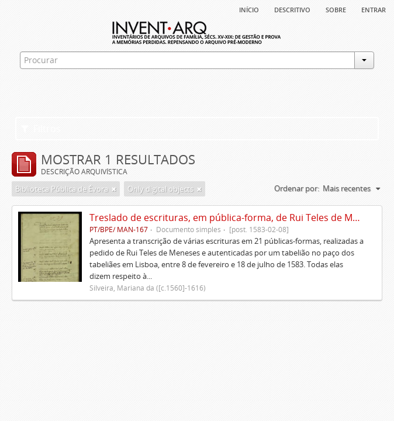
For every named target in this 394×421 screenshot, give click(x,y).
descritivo (292, 8)
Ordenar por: (296, 188)
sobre (336, 8)
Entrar (373, 8)
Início (249, 8)
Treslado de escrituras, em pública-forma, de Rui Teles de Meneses (236, 217)
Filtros (41, 128)
